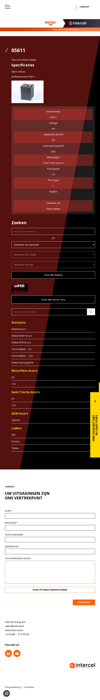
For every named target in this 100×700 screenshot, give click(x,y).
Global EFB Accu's (18, 342)
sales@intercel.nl (11, 626)
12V (10, 383)
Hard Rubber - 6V (18, 349)
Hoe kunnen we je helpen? (21, 558)
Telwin (11, 448)
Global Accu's (15, 329)
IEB (10, 434)
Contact (84, 6)
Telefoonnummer (17, 535)
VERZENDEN (87, 602)
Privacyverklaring (13, 687)
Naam (11, 511)
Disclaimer (29, 687)
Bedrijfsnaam (15, 547)
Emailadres (14, 523)
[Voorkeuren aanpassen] (6, 693)
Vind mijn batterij (50, 275)
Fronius (12, 441)
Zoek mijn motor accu (50, 299)
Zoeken (88, 311)
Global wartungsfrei (19, 362)
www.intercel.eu (11, 630)
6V (9, 377)
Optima (12, 420)
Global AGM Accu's (18, 335)
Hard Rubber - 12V (19, 355)
